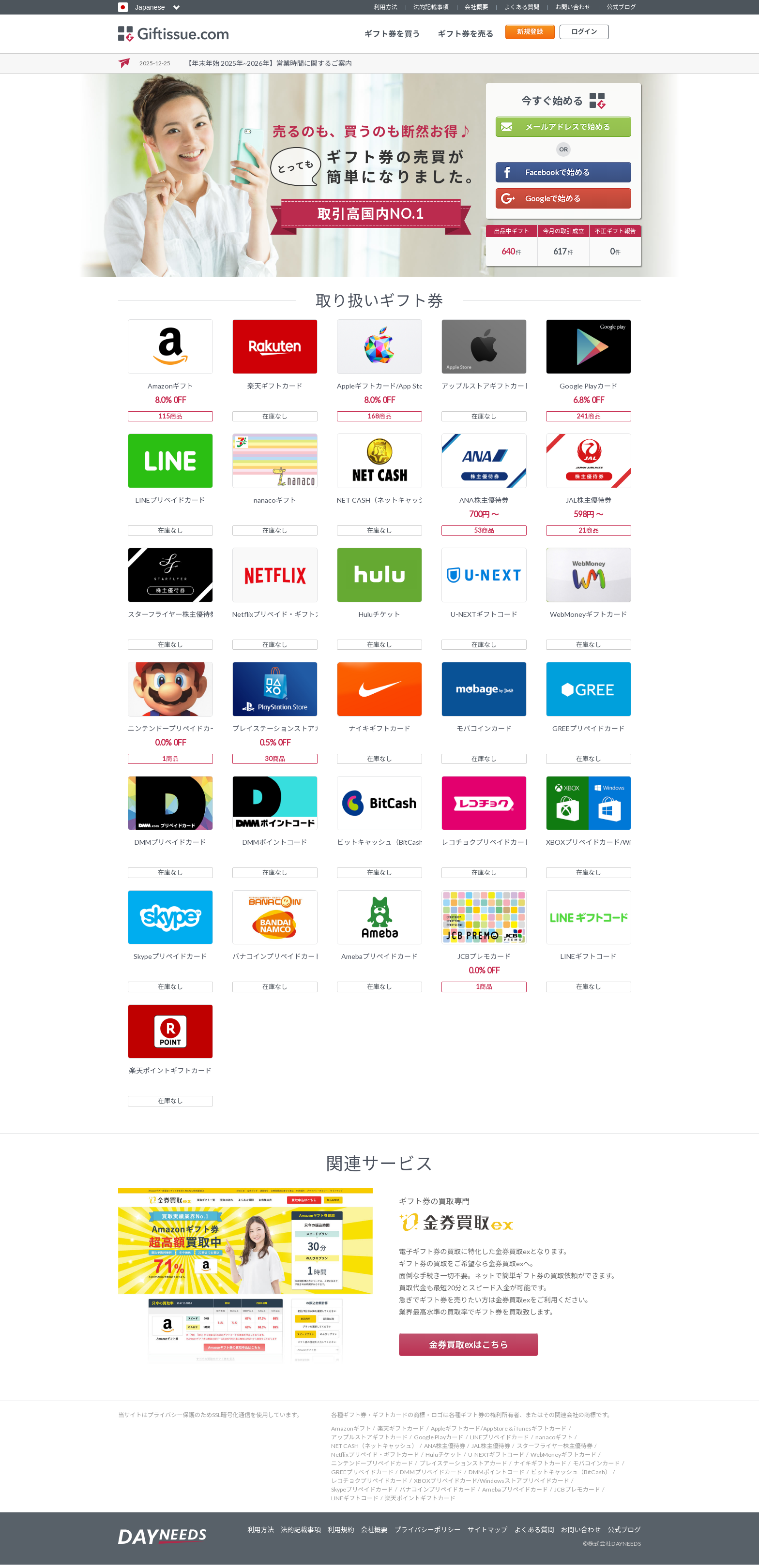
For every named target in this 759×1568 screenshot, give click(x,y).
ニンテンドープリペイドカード (372, 1466)
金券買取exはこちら (468, 1348)
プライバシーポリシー (421, 1533)
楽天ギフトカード (400, 1431)
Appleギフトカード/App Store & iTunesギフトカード (499, 1431)
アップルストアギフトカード (369, 1440)
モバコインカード (596, 1466)
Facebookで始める (557, 172)
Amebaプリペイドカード (515, 1492)
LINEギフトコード (355, 1501)
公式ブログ (621, 7)
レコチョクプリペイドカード (369, 1484)
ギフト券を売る (466, 34)
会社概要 (476, 7)
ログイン (584, 33)
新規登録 (530, 33)
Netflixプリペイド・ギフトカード (375, 1458)
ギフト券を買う (392, 34)
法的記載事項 (431, 7)
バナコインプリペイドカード (437, 1492)
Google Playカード (438, 1440)
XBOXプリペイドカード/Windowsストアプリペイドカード (491, 1484)
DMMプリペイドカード (431, 1475)
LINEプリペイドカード (499, 1440)
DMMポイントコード (497, 1475)
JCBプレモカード (577, 1492)
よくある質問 (521, 7)
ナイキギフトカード (540, 1466)
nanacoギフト (554, 1440)
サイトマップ (482, 1533)
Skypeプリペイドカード (362, 1492)
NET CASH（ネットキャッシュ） (374, 1449)
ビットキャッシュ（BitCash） (571, 1475)
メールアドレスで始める (567, 126)
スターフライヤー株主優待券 (554, 1449)
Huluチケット (443, 1458)
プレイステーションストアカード (463, 1466)
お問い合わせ (573, 7)
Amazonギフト (351, 1431)
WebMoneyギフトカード (563, 1458)
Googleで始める (553, 198)
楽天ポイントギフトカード (420, 1501)
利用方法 (385, 7)
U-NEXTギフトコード (496, 1458)
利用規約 (332, 1533)
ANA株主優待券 (445, 1449)
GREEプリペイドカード (362, 1475)
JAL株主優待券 (490, 1449)
